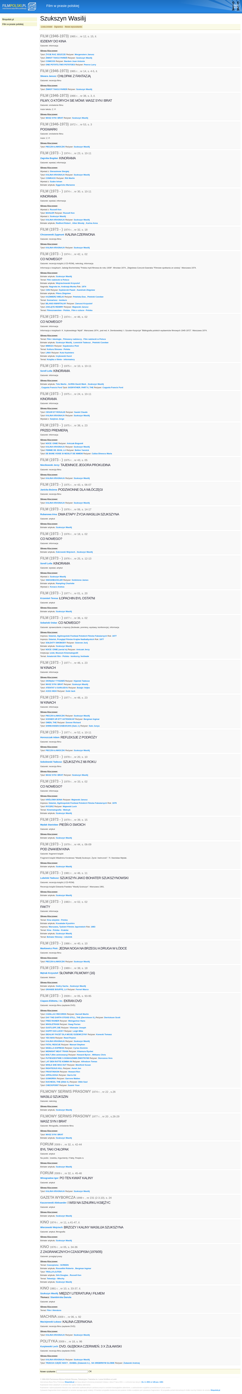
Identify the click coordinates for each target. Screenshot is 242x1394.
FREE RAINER (52, 1021)
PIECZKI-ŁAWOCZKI (55, 147)
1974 (84, 286)
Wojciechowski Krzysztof (68, 283)
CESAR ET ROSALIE (55, 412)
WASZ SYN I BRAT (54, 118)
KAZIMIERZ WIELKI (55, 297)
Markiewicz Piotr (49, 948)
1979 (114, 803)
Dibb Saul (83, 1082)
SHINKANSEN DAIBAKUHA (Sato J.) (63, 726)
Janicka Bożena (48, 489)
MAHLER (50, 213)
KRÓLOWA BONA (54, 800)
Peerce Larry (90, 64)
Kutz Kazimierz (67, 353)
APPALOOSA (52, 1075)
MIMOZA (50, 346)
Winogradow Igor (49, 1178)
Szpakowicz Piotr (71, 346)
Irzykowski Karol (64, 356)
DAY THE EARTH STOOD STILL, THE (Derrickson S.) (70, 1017)
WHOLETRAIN (52, 1024)
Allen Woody (78, 223)
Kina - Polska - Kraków (57, 930)
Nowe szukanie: (48, 1371)
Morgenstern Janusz (84, 54)
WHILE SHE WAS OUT (56, 1065)
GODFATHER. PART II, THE (81, 387)
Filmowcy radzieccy (72, 339)
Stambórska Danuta (60, 1297)
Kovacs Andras (57, 587)
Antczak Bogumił (75, 443)
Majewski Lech (70, 806)
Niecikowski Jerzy (49, 465)
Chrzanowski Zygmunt (52, 234)
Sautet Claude (81, 412)
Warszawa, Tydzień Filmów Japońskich (67, 927)
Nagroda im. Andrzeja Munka (62, 286)
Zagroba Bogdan (49, 158)
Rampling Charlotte (65, 583)
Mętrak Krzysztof (49, 973)
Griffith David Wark (77, 384)
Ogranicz (58, 27)
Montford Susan (83, 1065)
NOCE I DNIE (52, 443)
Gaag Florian (74, 1024)
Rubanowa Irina (48, 514)
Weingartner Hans (76, 1021)
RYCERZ (50, 806)
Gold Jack (70, 691)
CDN (48, 290)
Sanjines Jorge (57, 419)
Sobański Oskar (48, 623)
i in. (61, 1001)
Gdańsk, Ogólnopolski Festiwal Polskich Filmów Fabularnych (78, 636)
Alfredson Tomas (89, 1061)
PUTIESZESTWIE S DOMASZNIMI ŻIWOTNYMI (67, 1058)
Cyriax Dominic (80, 1048)
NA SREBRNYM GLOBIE (103, 1363)
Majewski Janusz (80, 307)
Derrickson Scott (112, 1017)
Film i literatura (54, 1310)
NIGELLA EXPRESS (55, 1048)
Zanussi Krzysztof (83, 303)
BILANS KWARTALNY (56, 303)
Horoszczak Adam (49, 737)
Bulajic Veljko (83, 688)
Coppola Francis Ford (51, 387)
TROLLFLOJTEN (53, 1272)
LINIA (48, 353)
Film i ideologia (54, 339)
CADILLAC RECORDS (56, 1014)
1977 (114, 636)
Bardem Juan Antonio (74, 61)
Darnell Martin (82, 1014)
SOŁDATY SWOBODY (56, 643)
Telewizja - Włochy (55, 1278)
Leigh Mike (78, 1031)
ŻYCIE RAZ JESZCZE (56, 54)
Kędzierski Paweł (67, 290)
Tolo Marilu (61, 384)
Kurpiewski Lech (49, 1346)
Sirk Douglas (62, 1275)
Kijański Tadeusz (82, 681)
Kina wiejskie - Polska (57, 920)
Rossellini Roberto (65, 1268)
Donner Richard (73, 722)
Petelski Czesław (95, 297)
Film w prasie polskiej (12, 24)
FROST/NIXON (52, 1072)
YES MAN (50, 1038)
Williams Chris (99, 1055)
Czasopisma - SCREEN (58, 1265)
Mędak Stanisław (49, 824)
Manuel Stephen (77, 1044)
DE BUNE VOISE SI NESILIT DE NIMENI (64, 453)
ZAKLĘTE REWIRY (54, 307)
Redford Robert (63, 223)
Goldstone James (80, 580)
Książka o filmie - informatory (61, 359)
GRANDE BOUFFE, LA (56, 989)
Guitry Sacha (62, 986)
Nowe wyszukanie (73, 27)
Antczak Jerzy (83, 649)
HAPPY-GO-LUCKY (55, 1031)
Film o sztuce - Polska (81, 310)
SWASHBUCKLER (54, 580)
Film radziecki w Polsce (58, 280)
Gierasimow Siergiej (59, 171)
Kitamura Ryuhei (85, 1051)
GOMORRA (51, 1078)
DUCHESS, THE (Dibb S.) (57, 1082)
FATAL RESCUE (53, 1044)
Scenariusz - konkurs (57, 300)
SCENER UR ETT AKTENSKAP (60, 719)
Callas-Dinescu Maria (102, 453)
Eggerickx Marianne (65, 185)
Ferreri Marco (82, 989)
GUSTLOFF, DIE (53, 1027)
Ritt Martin (70, 178)
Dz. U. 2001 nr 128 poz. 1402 (152, 1382)
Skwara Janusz (48, 76)
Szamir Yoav (74, 1085)
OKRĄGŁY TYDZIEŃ (55, 681)
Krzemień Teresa (49, 598)
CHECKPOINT (52, 1085)
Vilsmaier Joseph (78, 1027)
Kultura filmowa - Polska (58, 349)
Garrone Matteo (72, 1078)
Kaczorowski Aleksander (53, 1202)
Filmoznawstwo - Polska (58, 310)
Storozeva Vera (105, 1058)
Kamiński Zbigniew (86, 290)
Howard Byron (84, 1055)
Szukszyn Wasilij (84, 58)
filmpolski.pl (69, 1382)
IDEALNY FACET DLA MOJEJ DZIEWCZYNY (66, 1034)
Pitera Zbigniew (63, 293)
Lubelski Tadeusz (49, 878)
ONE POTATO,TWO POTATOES (60, 64)
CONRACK (51, 178)
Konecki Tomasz (104, 1034)
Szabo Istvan (56, 181)
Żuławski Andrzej (131, 1363)
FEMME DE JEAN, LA (56, 450)
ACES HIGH (51, 691)
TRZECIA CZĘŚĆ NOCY (57, 1363)
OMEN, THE (51, 722)
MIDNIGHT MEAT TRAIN (57, 1051)
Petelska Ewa (79, 297)
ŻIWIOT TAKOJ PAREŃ (56, 58)
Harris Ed (71, 1075)
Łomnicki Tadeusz (82, 342)
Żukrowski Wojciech (65, 552)
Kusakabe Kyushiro (65, 923)
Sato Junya (94, 726)
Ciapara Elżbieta (48, 1001)
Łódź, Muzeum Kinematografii (64, 653)
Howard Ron (74, 1072)
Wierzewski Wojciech (51, 1227)
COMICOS (50, 61)
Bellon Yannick (82, 450)
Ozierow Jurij (81, 643)
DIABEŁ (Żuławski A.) (80, 1363)
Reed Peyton (70, 1038)
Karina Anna (92, 223)
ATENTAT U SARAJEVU (57, 688)
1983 (93, 927)
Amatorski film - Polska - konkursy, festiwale (68, 656)
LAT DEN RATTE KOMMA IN (59, 1061)
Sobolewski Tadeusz (51, 762)
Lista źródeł (46, 27)
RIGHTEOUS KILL (54, 1068)
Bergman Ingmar (92, 719)
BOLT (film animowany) (57, 1055)
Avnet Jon (76, 1068)
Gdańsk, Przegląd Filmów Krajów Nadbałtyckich (71, 639)
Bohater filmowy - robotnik (59, 937)
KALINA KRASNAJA (55, 175)
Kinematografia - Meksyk (58, 810)
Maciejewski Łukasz (50, 1322)
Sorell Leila (46, 371)
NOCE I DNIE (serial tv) (56, 649)
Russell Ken (55, 209)
